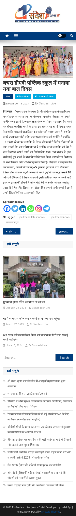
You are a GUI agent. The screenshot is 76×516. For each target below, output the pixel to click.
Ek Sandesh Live (44, 96)
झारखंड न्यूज (12, 222)
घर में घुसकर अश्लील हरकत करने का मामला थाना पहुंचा (31, 318)
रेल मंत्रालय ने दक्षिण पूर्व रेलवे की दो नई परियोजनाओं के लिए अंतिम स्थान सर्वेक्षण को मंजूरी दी (38, 417)
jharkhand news (60, 217)
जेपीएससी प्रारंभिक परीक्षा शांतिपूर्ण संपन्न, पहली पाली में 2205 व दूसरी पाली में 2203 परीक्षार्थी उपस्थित (39, 455)
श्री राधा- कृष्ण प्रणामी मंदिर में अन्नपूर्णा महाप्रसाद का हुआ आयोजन (36, 383)
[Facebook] (7, 208)
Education (23, 96)
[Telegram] (46, 208)
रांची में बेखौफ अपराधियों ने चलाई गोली (14, 231)
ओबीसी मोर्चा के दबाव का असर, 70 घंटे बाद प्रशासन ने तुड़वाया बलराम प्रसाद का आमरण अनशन (39, 429)
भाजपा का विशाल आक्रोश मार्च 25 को (27, 393)
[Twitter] (14, 208)
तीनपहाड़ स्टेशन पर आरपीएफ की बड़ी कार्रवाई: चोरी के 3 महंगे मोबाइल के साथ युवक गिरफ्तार (39, 442)
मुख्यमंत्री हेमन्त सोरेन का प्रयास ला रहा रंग (24, 302)
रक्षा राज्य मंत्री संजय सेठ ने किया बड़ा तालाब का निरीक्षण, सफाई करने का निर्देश (35, 337)
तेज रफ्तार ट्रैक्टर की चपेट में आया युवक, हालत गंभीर (34, 465)
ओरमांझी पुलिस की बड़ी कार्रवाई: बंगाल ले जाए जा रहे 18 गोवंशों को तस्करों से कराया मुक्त (36, 475)
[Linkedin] (22, 208)
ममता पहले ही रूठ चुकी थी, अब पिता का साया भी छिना (35, 485)
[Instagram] (38, 208)
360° (8, 96)
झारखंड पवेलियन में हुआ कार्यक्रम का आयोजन (66, 231)
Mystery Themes (50, 511)
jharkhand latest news (32, 217)
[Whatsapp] (30, 208)
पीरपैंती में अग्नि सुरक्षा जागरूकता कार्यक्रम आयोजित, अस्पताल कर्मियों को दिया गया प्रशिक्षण (39, 404)
